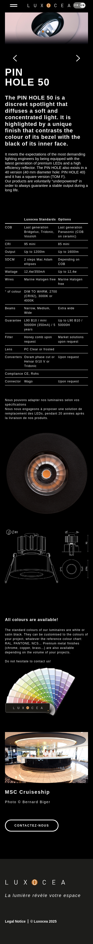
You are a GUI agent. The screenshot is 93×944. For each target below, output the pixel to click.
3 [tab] (52, 36)
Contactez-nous (31, 825)
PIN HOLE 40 (73, 172)
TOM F (57, 176)
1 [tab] (42, 36)
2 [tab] (47, 36)
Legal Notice (16, 921)
